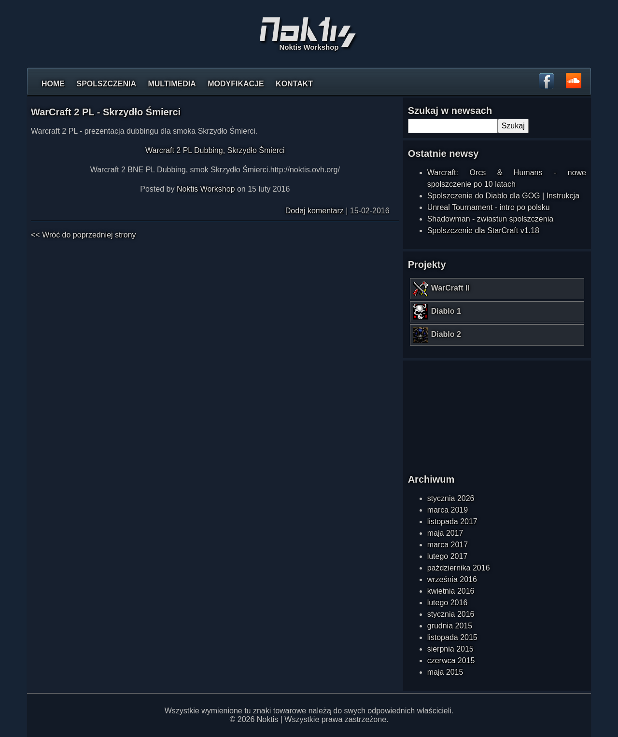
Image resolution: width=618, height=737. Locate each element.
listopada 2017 (452, 521)
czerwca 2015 (451, 660)
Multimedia (172, 84)
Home (53, 84)
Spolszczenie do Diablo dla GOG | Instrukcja (503, 196)
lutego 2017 (447, 556)
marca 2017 (447, 545)
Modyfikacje (236, 84)
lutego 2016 (447, 602)
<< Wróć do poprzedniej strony (83, 235)
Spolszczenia (106, 84)
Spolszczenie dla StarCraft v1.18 (483, 230)
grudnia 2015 (449, 626)
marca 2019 (447, 510)
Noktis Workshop (206, 189)
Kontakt (294, 84)
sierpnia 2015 (450, 649)
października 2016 (458, 568)
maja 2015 (445, 672)
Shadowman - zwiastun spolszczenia (490, 219)
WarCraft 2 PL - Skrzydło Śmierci (106, 112)
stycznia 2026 (451, 498)
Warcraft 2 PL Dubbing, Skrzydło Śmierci (215, 150)
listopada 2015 (452, 637)
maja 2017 (445, 533)
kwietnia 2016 (451, 591)
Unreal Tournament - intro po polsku (488, 207)
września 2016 (452, 579)
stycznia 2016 (451, 614)
